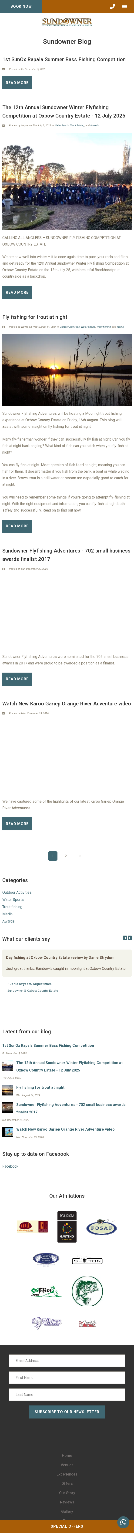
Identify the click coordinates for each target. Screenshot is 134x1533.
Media (120, 326)
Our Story (67, 1493)
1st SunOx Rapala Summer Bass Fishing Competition (64, 59)
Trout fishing (77, 125)
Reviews (67, 1502)
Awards (94, 125)
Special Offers (67, 1526)
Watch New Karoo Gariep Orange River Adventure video (66, 704)
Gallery (67, 1511)
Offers (67, 1483)
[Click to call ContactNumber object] (112, 6)
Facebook (10, 1166)
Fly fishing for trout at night (34, 317)
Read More (17, 83)
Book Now (21, 6)
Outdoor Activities (70, 326)
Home (67, 1455)
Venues (67, 1465)
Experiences (67, 1474)
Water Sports (61, 125)
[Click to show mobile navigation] (126, 6)
